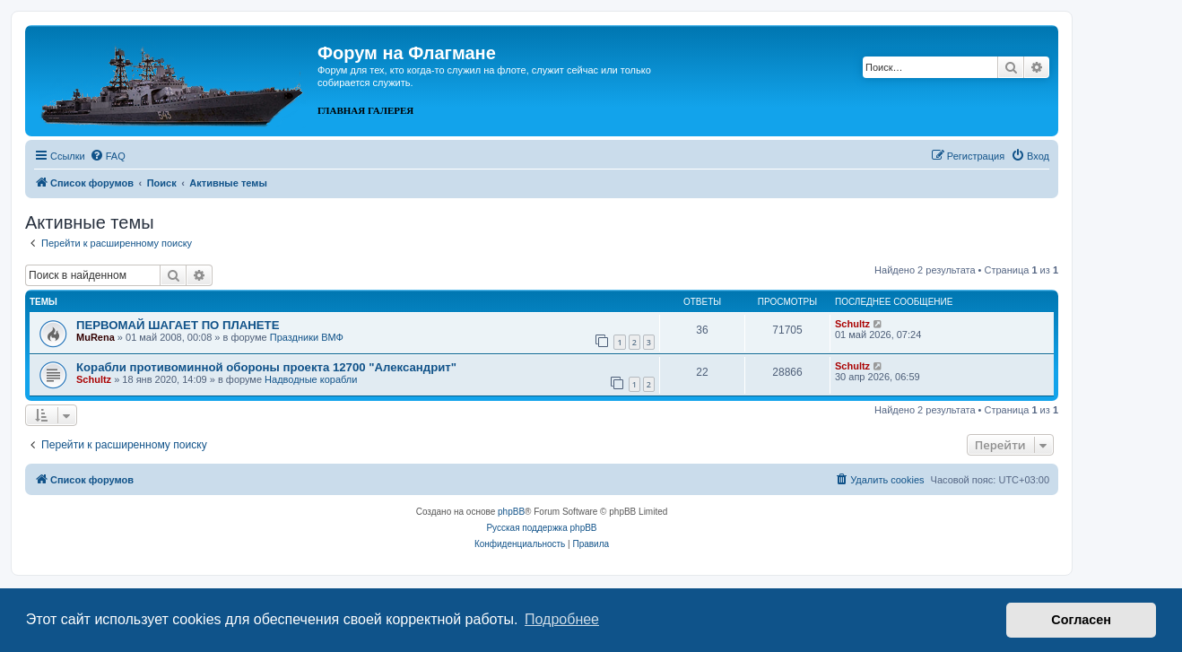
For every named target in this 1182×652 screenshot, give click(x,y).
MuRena (95, 337)
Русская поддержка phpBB (541, 528)
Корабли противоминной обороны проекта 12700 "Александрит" (266, 367)
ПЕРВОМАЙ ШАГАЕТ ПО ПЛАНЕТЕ (177, 325)
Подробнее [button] (562, 619)
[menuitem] (108, 156)
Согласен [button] (1081, 620)
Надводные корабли (311, 379)
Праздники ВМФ (306, 337)
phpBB (511, 512)
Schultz (852, 323)
